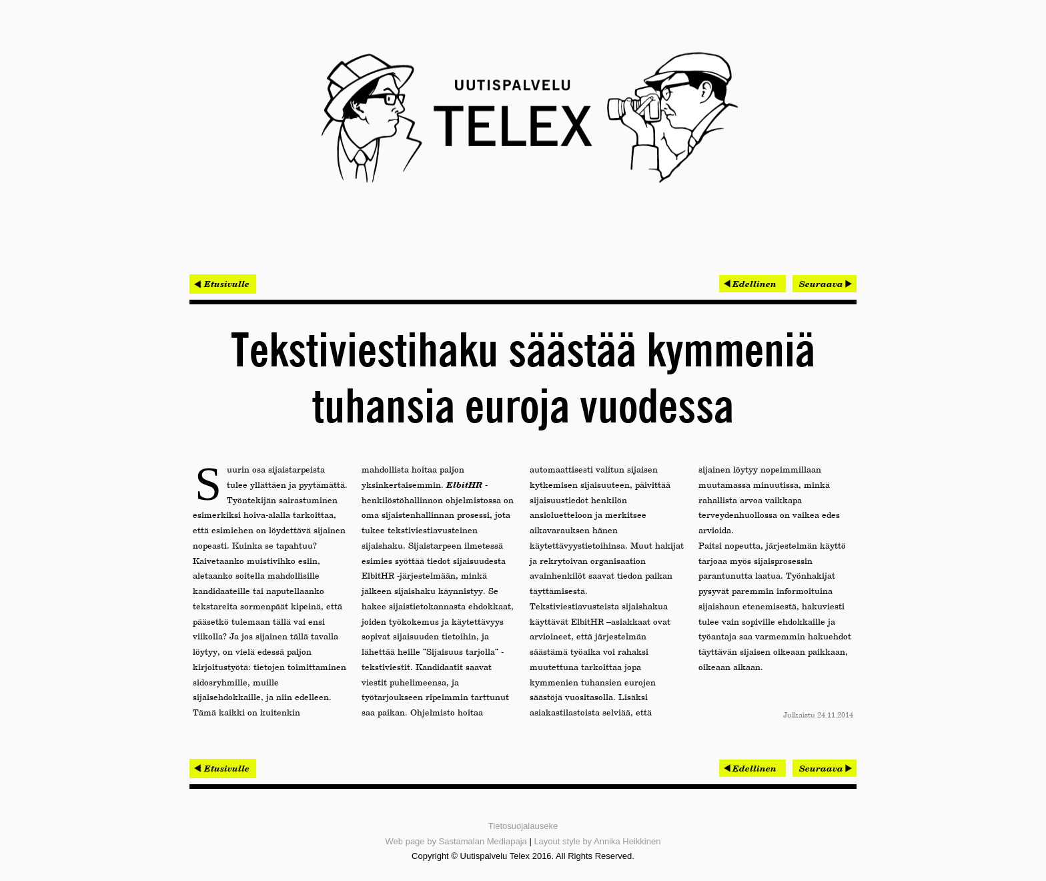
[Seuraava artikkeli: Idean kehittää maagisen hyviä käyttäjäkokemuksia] (825, 283)
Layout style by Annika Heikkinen (597, 841)
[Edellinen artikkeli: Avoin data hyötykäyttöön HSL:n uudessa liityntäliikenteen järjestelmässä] (752, 283)
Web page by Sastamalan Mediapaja (456, 841)
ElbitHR (464, 484)
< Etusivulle (222, 283)
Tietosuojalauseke (523, 826)
